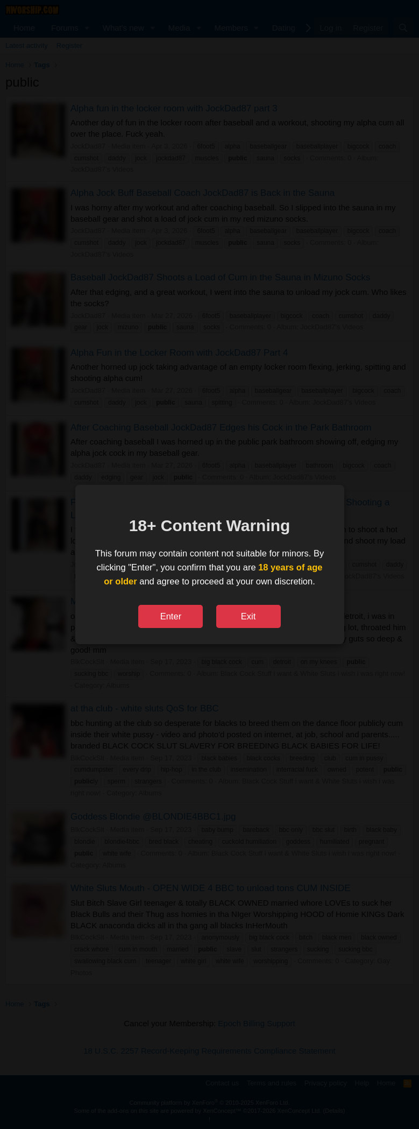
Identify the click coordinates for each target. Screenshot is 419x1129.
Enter (170, 616)
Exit (248, 616)
